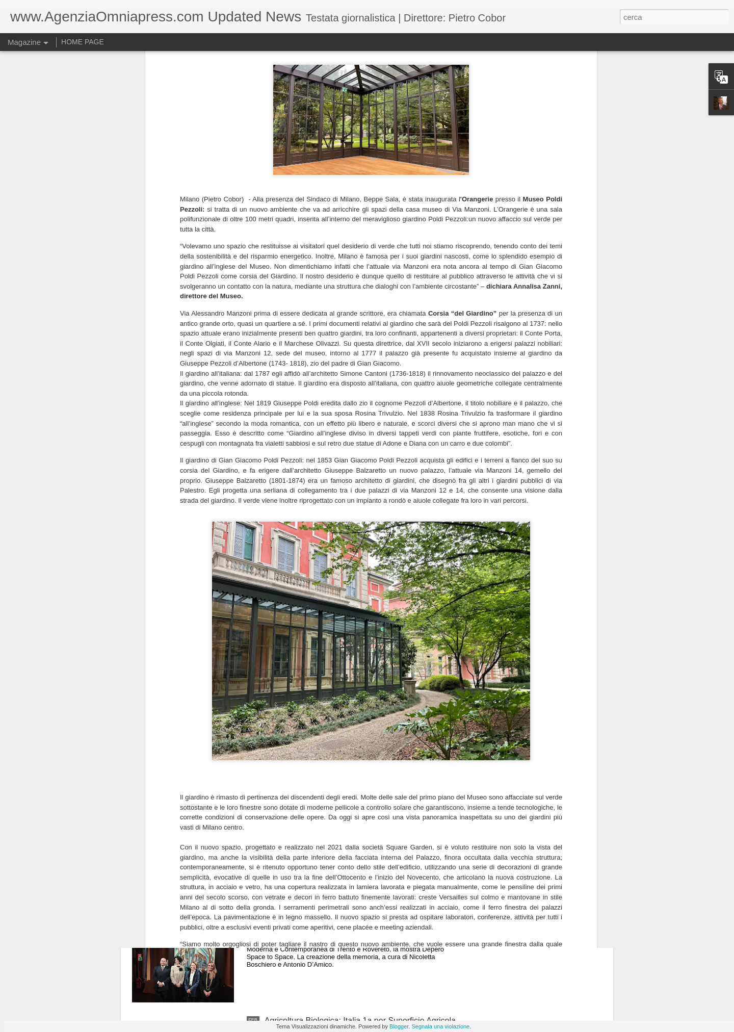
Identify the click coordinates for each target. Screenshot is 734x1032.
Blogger (398, 1026)
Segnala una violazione (440, 1026)
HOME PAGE (82, 42)
